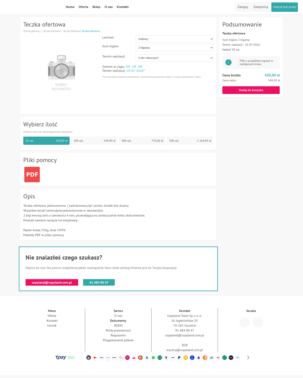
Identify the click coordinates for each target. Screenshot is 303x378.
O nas (109, 7)
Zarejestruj (258, 7)
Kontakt (123, 7)
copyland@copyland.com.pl (52, 282)
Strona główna (31, 31)
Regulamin (118, 335)
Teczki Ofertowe (72, 31)
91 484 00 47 (98, 282)
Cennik (52, 325)
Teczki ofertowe (52, 31)
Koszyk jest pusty (283, 7)
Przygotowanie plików (118, 340)
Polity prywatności (118, 330)
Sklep (96, 7)
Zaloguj (240, 7)
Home (70, 7)
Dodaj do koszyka (251, 90)
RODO (118, 325)
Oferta (83, 7)
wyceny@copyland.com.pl (184, 350)
